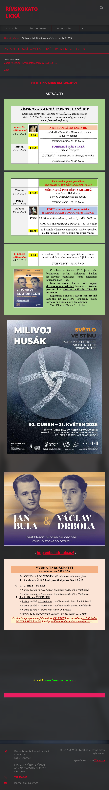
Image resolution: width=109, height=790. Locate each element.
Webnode (99, 760)
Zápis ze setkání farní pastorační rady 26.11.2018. (30, 62)
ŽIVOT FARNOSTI (38, 28)
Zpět (6, 69)
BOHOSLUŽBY (12, 28)
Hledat (101, 8)
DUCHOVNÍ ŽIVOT (65, 28)
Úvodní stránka (11, 38)
